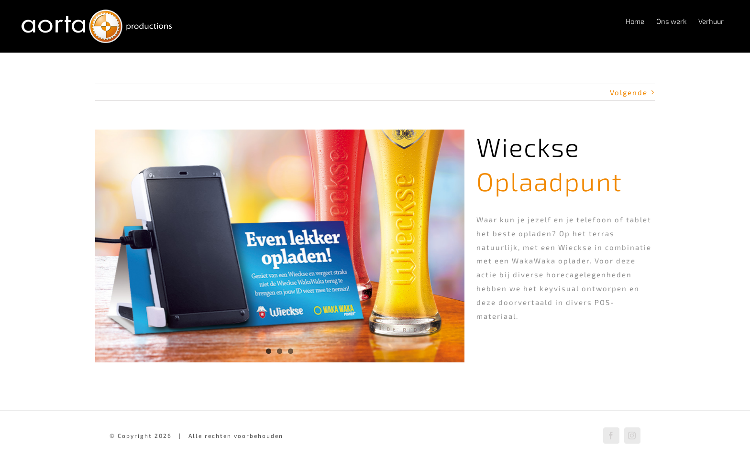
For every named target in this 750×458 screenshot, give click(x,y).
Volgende (629, 92)
